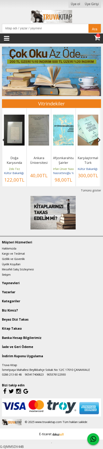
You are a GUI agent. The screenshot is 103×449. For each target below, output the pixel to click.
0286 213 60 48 (12, 374)
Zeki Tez (14, 169)
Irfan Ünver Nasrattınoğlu (69, 169)
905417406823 (34, 374)
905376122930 (56, 374)
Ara (94, 29)
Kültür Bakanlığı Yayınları (19, 173)
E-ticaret (45, 434)
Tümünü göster (91, 190)
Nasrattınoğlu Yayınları (67, 173)
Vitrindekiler (51, 103)
